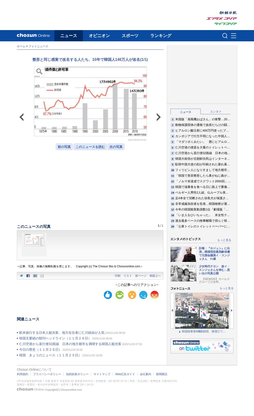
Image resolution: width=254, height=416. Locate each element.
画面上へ (155, 275)
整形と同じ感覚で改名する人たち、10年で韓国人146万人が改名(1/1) (90, 60)
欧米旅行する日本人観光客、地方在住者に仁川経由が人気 (62, 332)
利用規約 (22, 374)
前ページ (140, 275)
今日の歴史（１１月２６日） (40, 349)
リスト (127, 275)
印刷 (117, 275)
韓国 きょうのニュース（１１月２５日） (50, 355)
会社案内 (145, 374)
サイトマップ (101, 374)
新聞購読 (161, 374)
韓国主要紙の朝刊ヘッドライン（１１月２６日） (55, 338)
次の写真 (116, 147)
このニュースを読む (90, 147)
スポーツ (130, 35)
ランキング (160, 35)
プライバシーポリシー (47, 374)
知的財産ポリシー (77, 374)
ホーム (21, 46)
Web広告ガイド (125, 374)
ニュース (68, 35)
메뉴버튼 (233, 36)
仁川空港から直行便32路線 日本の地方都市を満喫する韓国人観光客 (70, 344)
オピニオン (99, 35)
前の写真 (64, 147)
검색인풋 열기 (224, 35)
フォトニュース (38, 46)
